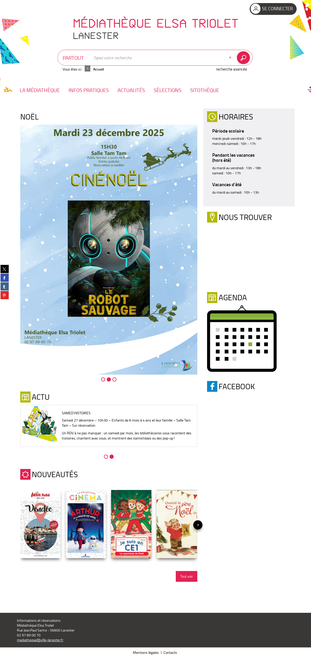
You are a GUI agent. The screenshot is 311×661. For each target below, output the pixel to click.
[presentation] (197, 524)
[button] (39, 90)
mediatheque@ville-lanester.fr (40, 639)
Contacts (170, 652)
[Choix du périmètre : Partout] (74, 57)
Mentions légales (146, 652)
